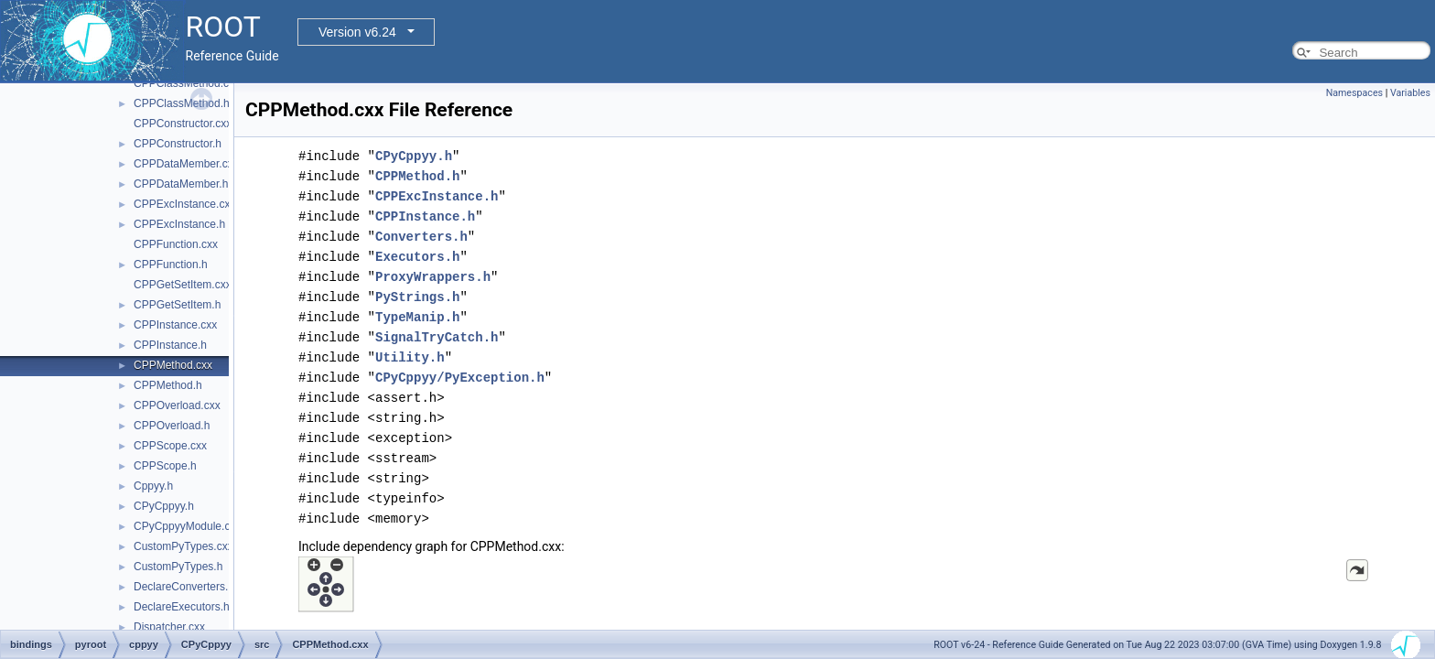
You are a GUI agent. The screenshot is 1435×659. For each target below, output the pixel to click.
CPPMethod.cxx (173, 365)
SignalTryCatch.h (436, 337)
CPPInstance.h (170, 345)
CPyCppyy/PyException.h (460, 377)
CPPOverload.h (172, 425)
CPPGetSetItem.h (177, 304)
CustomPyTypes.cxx (183, 546)
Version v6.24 (357, 32)
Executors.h (417, 256)
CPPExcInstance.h (179, 224)
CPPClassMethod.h (182, 103)
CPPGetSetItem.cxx (183, 284)
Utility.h (410, 357)
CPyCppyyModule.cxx (187, 526)
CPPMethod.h (168, 385)
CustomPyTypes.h (178, 566)
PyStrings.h (417, 297)
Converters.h (421, 236)
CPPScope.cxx (170, 445)
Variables (1410, 93)
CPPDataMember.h (181, 184)
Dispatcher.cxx (169, 627)
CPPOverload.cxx (177, 405)
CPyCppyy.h (164, 506)
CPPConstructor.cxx (183, 123)
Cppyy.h (153, 486)
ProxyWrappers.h (433, 277)
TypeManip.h (417, 317)
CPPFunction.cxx (176, 244)
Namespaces (1354, 93)
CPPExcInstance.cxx (184, 204)
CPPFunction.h (171, 264)
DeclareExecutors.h (182, 606)
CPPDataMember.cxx (186, 163)
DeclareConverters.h (184, 586)
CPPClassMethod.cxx (187, 83)
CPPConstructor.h (177, 143)
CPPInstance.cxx (175, 325)
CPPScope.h (165, 465)
